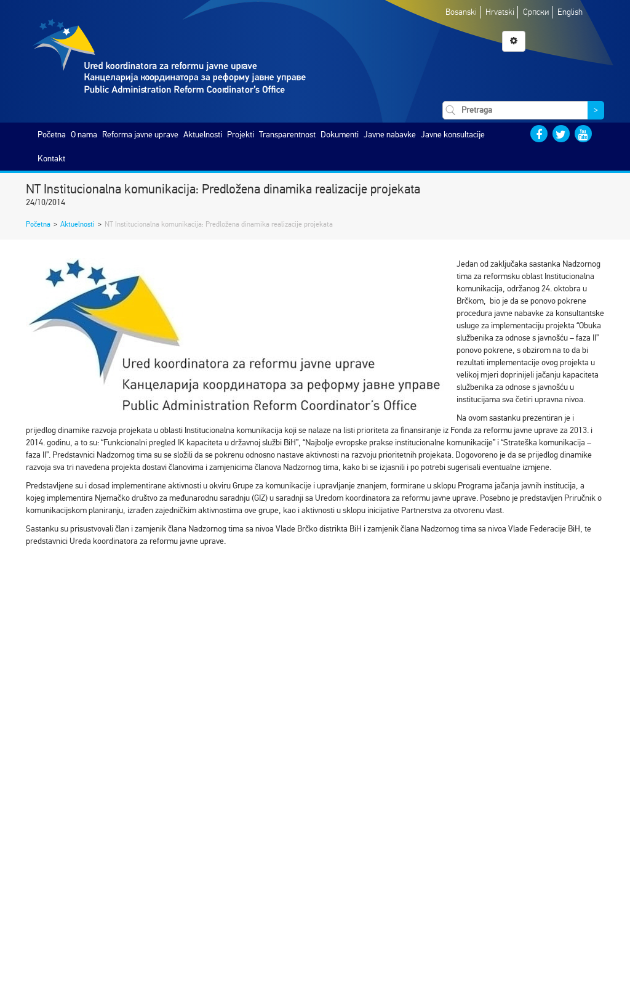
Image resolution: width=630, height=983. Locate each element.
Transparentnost (287, 134)
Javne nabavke (390, 134)
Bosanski (461, 12)
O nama (84, 134)
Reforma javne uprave (140, 134)
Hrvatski (499, 12)
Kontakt (51, 158)
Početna (52, 134)
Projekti (240, 134)
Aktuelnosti (202, 134)
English (570, 12)
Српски (536, 12)
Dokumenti (340, 134)
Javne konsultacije (453, 134)
